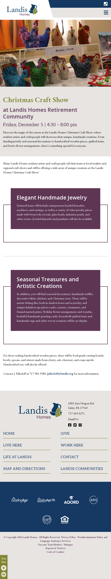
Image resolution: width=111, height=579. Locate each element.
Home (9, 433)
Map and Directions (24, 469)
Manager (68, 544)
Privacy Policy (68, 537)
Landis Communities (82, 469)
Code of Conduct (55, 551)
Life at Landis (17, 457)
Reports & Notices (55, 548)
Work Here (72, 445)
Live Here (12, 445)
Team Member (54, 544)
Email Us (73, 419)
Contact (70, 457)
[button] (106, 12)
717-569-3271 (76, 413)
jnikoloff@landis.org (60, 373)
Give (65, 433)
